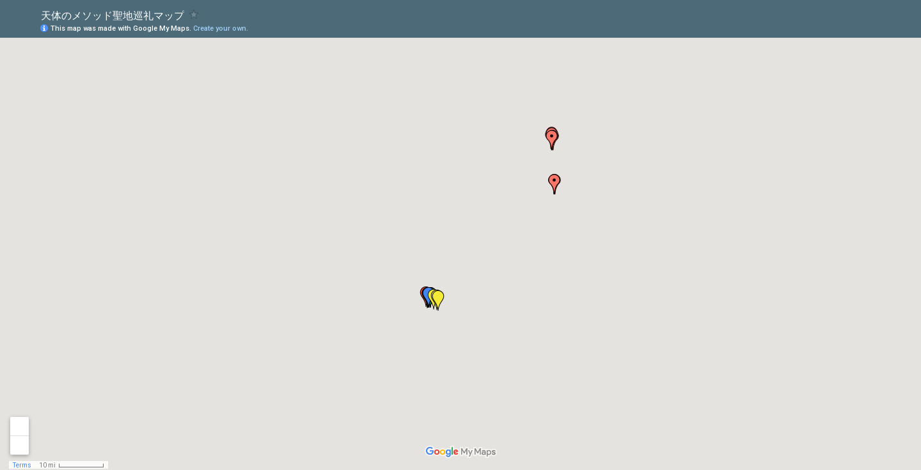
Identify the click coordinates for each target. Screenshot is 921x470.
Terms (22, 465)
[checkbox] (194, 14)
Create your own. (220, 28)
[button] (554, 184)
